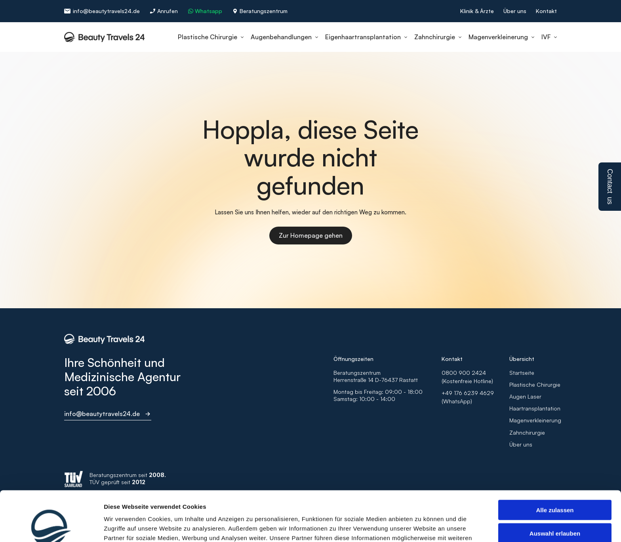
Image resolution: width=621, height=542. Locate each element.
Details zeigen (421, 526)
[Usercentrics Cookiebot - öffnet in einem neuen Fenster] (51, 526)
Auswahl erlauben (555, 486)
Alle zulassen (554, 463)
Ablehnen (554, 509)
